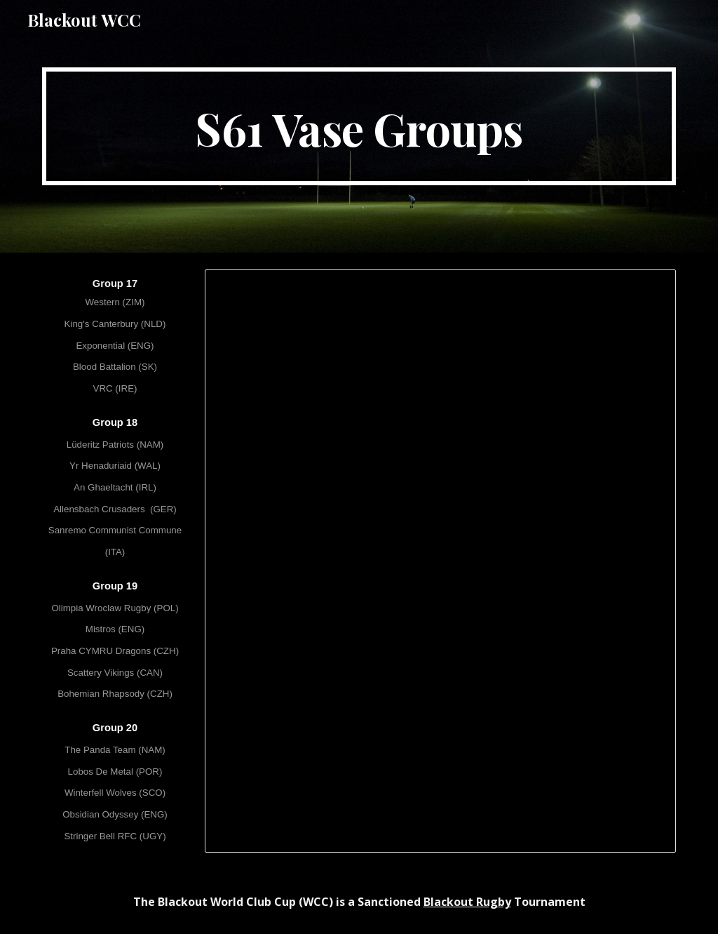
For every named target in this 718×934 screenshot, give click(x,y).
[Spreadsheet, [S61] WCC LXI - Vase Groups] (441, 561)
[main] (359, 126)
